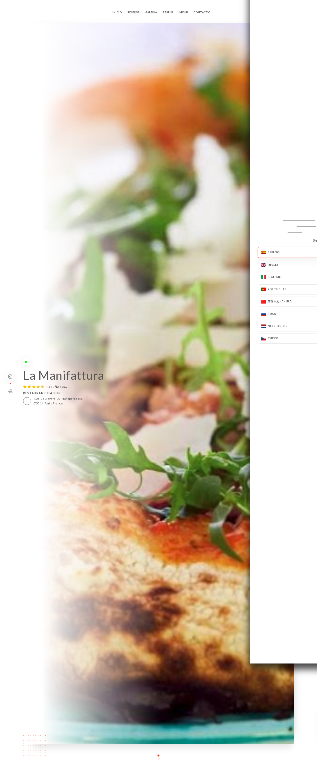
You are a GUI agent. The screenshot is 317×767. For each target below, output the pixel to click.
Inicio (117, 12)
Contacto (202, 12)
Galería (151, 12)
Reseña (168, 12)
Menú (183, 12)
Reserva (133, 12)
